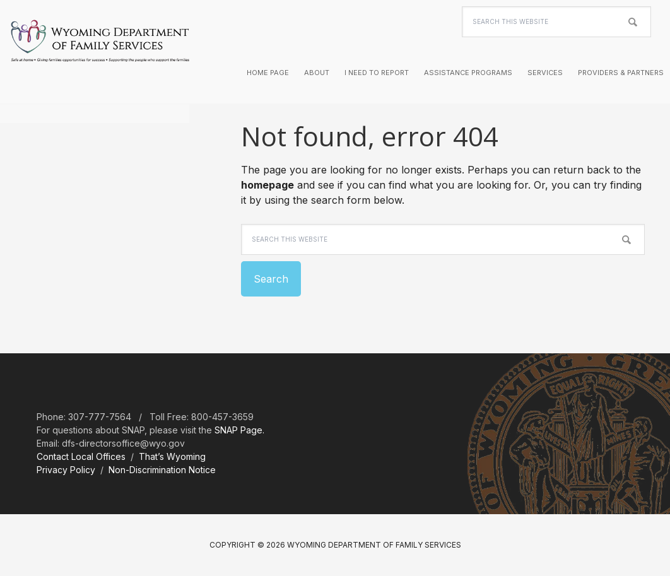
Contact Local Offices (81, 456)
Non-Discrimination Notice (162, 469)
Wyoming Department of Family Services (100, 50)
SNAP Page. (239, 430)
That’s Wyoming (172, 456)
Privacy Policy (66, 469)
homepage (267, 185)
